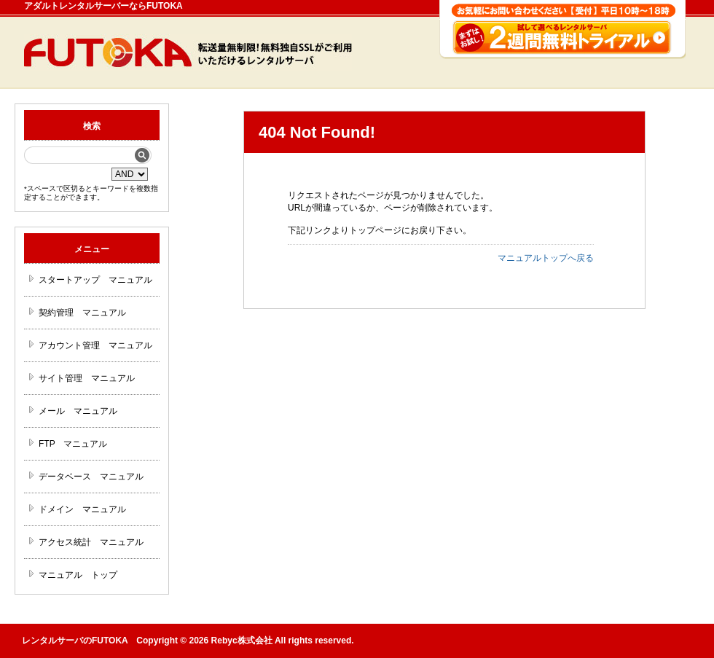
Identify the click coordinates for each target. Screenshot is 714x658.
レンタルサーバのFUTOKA (75, 640)
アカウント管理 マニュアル (95, 345)
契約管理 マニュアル (82, 313)
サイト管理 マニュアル (87, 378)
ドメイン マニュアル (82, 509)
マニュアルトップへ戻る (546, 258)
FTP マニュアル (73, 444)
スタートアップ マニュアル (95, 280)
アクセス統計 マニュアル (91, 542)
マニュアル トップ (78, 575)
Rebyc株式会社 (241, 640)
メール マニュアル (78, 411)
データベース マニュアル (91, 476)
